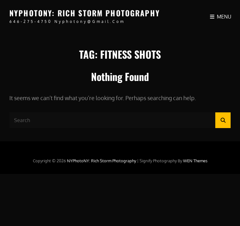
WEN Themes (195, 160)
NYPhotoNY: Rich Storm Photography (84, 13)
